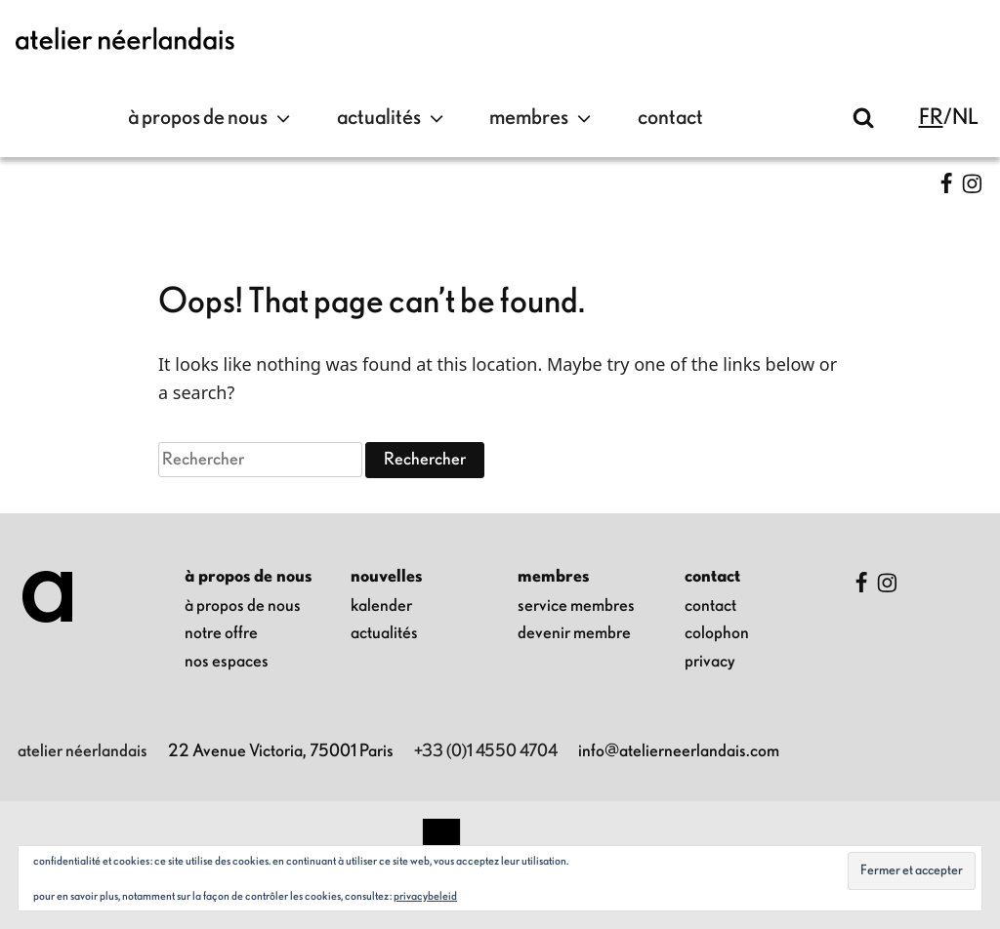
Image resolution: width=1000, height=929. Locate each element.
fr (931, 117)
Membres (542, 118)
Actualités (392, 118)
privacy (710, 661)
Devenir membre (574, 633)
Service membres (576, 606)
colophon (717, 633)
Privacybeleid (425, 896)
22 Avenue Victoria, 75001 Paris (281, 751)
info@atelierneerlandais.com (678, 751)
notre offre (221, 633)
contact (670, 117)
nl (965, 117)
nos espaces (227, 661)
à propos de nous (211, 118)
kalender (381, 606)
